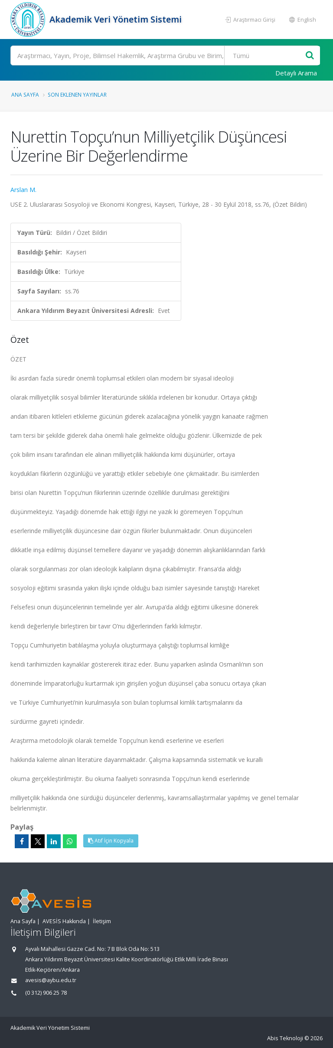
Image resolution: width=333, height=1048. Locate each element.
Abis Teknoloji (285, 1038)
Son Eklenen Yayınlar (77, 94)
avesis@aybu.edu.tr (50, 980)
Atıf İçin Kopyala (111, 840)
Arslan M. (23, 190)
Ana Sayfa (25, 94)
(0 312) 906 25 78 (46, 992)
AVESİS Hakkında (64, 921)
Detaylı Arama (296, 72)
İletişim (102, 921)
